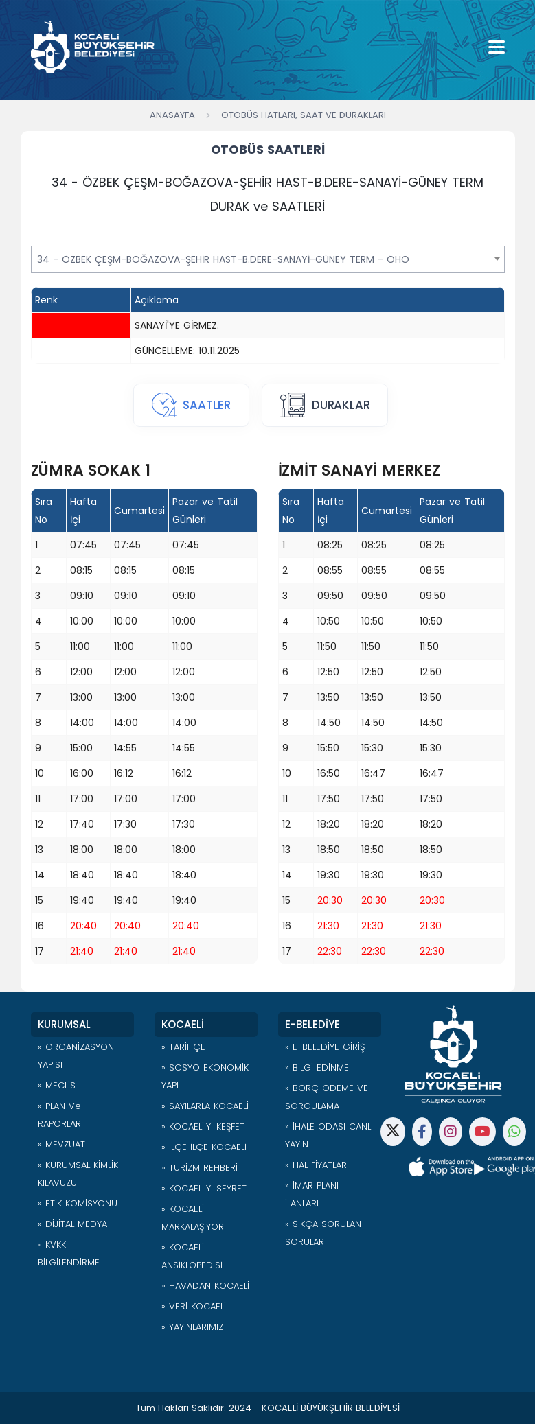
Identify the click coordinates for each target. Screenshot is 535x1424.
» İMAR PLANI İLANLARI (312, 1194)
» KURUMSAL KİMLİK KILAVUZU (78, 1173)
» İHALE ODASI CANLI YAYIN (329, 1135)
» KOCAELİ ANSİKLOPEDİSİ (192, 1256)
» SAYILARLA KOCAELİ (205, 1105)
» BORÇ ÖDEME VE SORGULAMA (326, 1097)
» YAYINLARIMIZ (192, 1326)
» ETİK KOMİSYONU (77, 1203)
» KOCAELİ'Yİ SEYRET (204, 1188)
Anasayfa (172, 114)
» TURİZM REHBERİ (199, 1167)
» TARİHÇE (183, 1046)
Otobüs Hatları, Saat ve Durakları (303, 114)
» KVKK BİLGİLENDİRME (69, 1253)
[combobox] (268, 259)
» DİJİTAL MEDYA (72, 1223)
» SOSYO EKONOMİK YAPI (205, 1076)
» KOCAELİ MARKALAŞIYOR (192, 1217)
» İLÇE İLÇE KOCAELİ (204, 1147)
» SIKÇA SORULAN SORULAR (323, 1232)
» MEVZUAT (61, 1144)
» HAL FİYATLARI (317, 1164)
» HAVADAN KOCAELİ (205, 1285)
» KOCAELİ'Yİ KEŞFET (202, 1126)
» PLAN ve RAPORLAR (59, 1114)
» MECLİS (57, 1085)
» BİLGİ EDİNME (317, 1067)
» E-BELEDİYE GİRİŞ (325, 1046)
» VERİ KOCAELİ (193, 1306)
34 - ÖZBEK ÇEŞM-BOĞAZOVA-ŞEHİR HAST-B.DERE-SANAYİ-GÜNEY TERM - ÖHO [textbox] (223, 259)
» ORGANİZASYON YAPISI (76, 1055)
